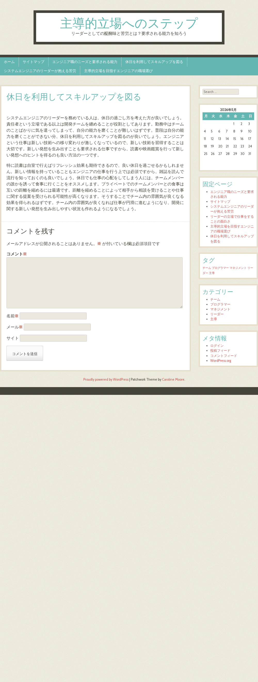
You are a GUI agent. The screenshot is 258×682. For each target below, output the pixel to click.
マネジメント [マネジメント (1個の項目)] (238, 268)
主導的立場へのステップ (129, 24)
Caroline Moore (173, 379)
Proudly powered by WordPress (105, 379)
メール (14, 327)
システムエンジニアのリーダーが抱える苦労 (40, 70)
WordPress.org (220, 361)
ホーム (9, 61)
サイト (12, 338)
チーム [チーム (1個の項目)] (207, 268)
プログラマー (220, 304)
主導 (213, 319)
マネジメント (220, 309)
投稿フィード (220, 350)
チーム (215, 299)
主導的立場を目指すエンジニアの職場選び (118, 70)
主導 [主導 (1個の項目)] (212, 273)
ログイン (217, 346)
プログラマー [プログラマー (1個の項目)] (220, 268)
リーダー (217, 314)
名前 (12, 315)
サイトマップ (33, 61)
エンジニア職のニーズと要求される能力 (84, 61)
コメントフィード (223, 356)
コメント (16, 254)
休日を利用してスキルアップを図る (154, 61)
